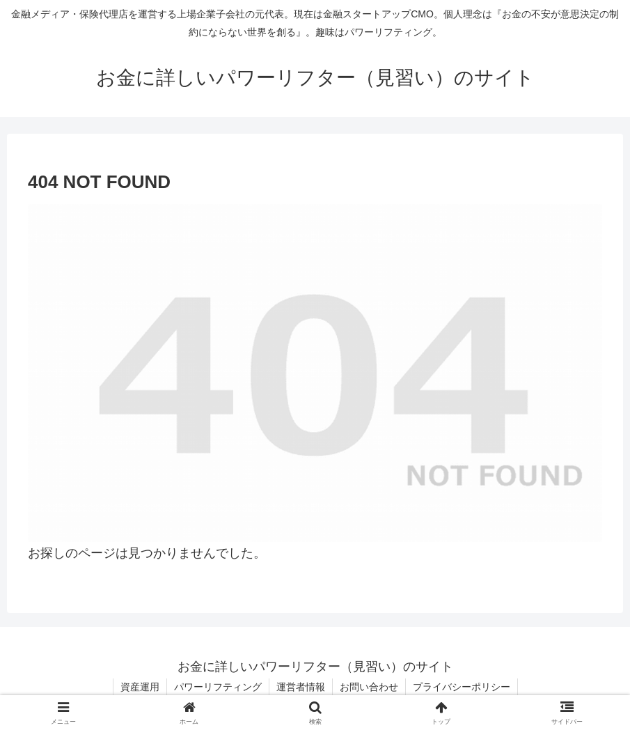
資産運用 (139, 686)
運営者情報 (300, 686)
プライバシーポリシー (461, 686)
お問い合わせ (369, 686)
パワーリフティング (218, 686)
